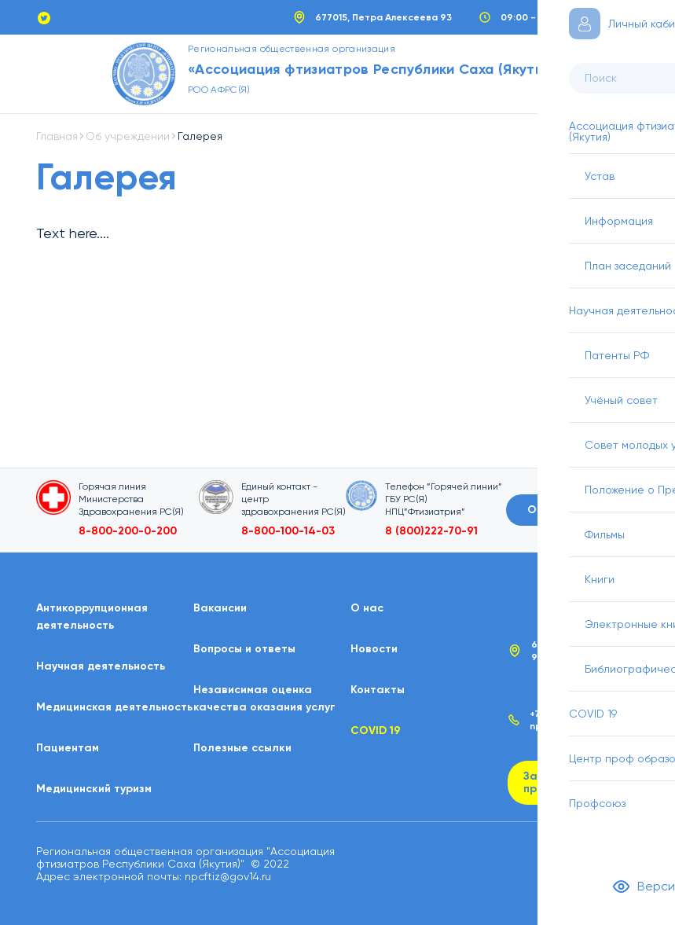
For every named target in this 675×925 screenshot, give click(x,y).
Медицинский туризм (94, 788)
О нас (366, 608)
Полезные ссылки (242, 747)
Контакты (377, 689)
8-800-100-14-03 (288, 531)
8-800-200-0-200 (128, 531)
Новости (374, 648)
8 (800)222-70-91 (431, 531)
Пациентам (67, 747)
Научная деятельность (100, 666)
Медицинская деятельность (114, 707)
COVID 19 (375, 730)
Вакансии (220, 608)
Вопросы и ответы (244, 648)
